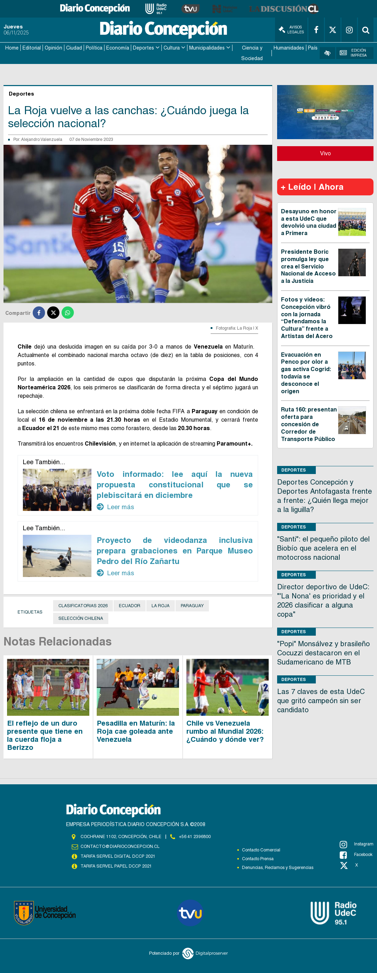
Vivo (325, 153)
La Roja (161, 605)
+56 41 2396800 (195, 836)
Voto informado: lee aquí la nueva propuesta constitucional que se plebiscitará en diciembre (175, 484)
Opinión (53, 48)
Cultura (172, 48)
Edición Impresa (353, 52)
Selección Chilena (80, 618)
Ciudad (74, 48)
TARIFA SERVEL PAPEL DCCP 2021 (116, 866)
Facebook (356, 854)
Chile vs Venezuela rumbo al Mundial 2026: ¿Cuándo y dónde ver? (225, 731)
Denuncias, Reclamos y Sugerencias (277, 867)
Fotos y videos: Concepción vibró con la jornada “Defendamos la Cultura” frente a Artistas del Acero (307, 317)
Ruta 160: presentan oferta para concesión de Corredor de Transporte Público (309, 424)
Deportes (143, 48)
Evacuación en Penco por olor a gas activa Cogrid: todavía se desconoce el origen (306, 372)
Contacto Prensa (258, 858)
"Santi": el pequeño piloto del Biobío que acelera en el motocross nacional (323, 548)
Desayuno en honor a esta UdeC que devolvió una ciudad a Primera (309, 222)
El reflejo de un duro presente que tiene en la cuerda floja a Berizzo (45, 735)
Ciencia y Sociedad (252, 53)
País (313, 48)
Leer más (115, 506)
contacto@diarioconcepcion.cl (120, 846)
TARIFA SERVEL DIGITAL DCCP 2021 (118, 856)
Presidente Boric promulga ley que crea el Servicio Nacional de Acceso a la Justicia (308, 266)
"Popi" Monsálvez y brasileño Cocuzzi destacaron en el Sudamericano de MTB (323, 653)
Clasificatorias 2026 (83, 605)
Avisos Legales (291, 29)
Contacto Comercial (261, 849)
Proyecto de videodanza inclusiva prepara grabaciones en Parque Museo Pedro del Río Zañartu (175, 550)
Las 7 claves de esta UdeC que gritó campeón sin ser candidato (321, 700)
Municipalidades (207, 48)
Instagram (356, 844)
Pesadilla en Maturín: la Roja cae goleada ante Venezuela (136, 731)
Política (94, 48)
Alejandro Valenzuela (41, 139)
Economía (117, 48)
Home (12, 48)
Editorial (32, 48)
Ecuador (129, 605)
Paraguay (192, 605)
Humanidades (289, 48)
